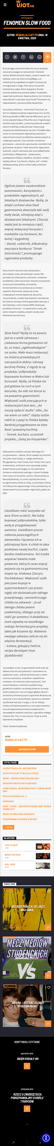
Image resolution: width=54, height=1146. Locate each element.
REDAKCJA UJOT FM (27, 35)
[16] (47, 57)
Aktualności (27, 18)
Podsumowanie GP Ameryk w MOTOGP (20, 819)
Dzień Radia (8, 801)
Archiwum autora (27, 749)
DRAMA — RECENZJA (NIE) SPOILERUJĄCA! (21, 778)
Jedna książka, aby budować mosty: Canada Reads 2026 (27, 789)
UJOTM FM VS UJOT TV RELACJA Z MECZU (21, 773)
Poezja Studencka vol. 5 (15, 796)
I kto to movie (11, 845)
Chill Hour (10, 864)
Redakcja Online (11, 926)
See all (8, 827)
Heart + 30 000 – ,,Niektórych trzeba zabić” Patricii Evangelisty (27, 807)
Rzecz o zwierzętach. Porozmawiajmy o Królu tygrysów (27, 1097)
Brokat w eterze (13, 854)
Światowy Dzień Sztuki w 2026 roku (20, 783)
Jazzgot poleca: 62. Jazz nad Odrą (19, 768)
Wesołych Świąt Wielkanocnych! (19, 814)
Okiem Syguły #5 (27, 1059)
